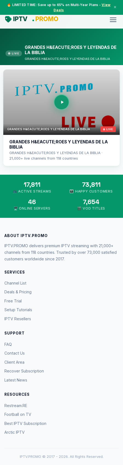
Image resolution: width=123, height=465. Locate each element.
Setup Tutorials (18, 309)
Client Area (14, 362)
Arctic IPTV (14, 432)
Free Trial (13, 301)
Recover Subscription (24, 371)
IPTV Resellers (17, 318)
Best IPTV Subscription (25, 423)
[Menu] (113, 19)
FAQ (8, 344)
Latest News (15, 380)
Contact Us (14, 353)
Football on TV (17, 414)
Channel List (15, 283)
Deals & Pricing (18, 291)
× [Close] (115, 7)
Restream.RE (15, 405)
